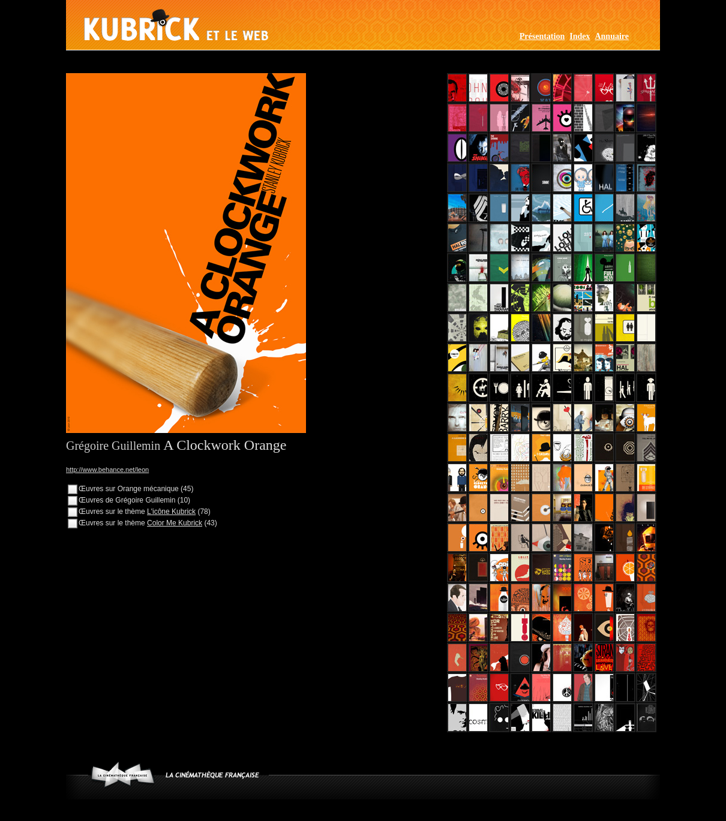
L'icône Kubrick (171, 511)
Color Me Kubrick (174, 523)
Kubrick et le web (176, 25)
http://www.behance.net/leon (107, 469)
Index (579, 36)
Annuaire (612, 36)
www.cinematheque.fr (122, 774)
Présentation (542, 36)
